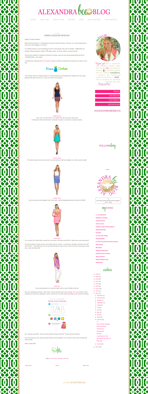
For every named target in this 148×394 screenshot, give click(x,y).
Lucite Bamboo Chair (102, 336)
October (99, 300)
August (99, 305)
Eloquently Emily (101, 229)
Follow (107, 169)
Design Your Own (73, 292)
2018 (97, 279)
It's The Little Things (102, 235)
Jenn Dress (57, 238)
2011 (97, 347)
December (100, 295)
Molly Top (57, 286)
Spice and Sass (100, 256)
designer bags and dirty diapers (105, 226)
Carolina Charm (100, 221)
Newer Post (28, 365)
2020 (97, 274)
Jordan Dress (57, 116)
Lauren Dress (57, 158)
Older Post (86, 365)
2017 (97, 281)
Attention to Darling (101, 218)
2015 (97, 286)
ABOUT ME (44, 20)
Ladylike (65, 358)
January (99, 344)
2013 (97, 291)
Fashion (60, 358)
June (98, 310)
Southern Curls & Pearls (103, 253)
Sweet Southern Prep (102, 259)
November (100, 298)
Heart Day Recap (101, 326)
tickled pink (99, 262)
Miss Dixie (99, 247)
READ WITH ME (94, 20)
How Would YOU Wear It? (104, 338)
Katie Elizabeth (100, 238)
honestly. (98, 232)
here (64, 338)
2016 (97, 284)
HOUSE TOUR (58, 20)
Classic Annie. (100, 223)
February (99, 319)
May (98, 312)
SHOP (81, 20)
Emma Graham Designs (48, 61)
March (99, 317)
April (98, 314)
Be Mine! (99, 333)
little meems (99, 244)
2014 (97, 288)
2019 (97, 276)
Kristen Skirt (57, 198)
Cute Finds (53, 358)
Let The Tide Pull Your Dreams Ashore (107, 241)
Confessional (100, 329)
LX (97, 321)
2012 (97, 293)
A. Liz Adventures (101, 215)
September (100, 302)
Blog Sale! (99, 341)
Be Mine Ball (100, 331)
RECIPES (71, 20)
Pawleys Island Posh (102, 250)
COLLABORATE (111, 20)
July (98, 307)
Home (33, 20)
